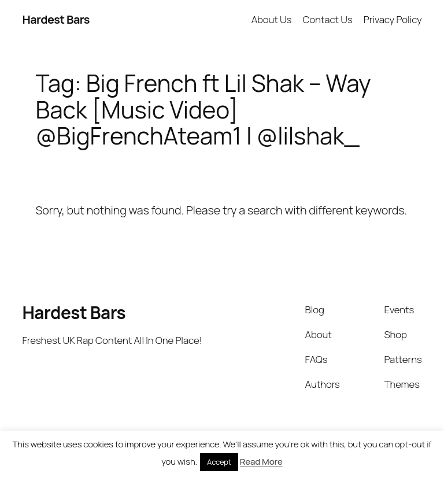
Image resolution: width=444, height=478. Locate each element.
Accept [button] (219, 462)
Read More (261, 461)
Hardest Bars (56, 19)
